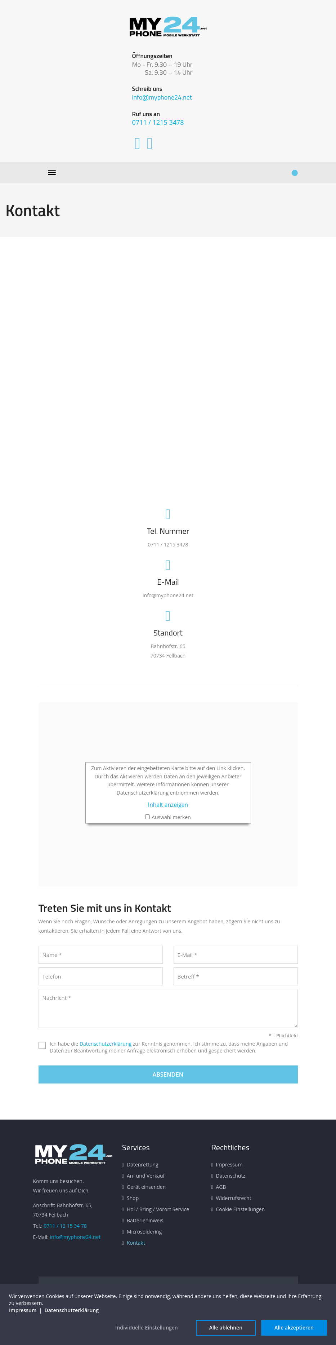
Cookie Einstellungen (240, 1209)
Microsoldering (144, 1231)
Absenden (168, 1074)
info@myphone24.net (162, 97)
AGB (221, 1186)
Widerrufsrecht (233, 1198)
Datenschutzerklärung (105, 1043)
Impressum (229, 1164)
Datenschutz (230, 1175)
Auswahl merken (171, 817)
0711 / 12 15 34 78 (65, 1225)
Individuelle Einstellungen (146, 1327)
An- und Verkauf (146, 1175)
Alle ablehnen (225, 1327)
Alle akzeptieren (294, 1327)
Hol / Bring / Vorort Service (158, 1209)
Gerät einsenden (146, 1186)
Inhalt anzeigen (168, 805)
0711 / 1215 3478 (158, 122)
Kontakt (136, 1242)
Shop (133, 1198)
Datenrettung (142, 1164)
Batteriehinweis (145, 1220)
